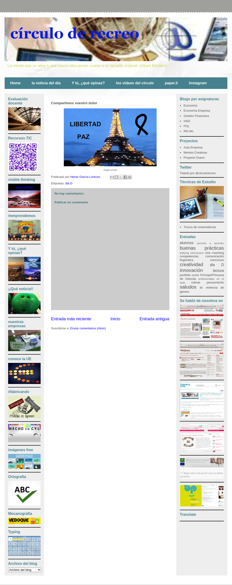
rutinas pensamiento (207, 282)
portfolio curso (189, 275)
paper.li (171, 83)
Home (15, 83)
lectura (218, 271)
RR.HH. (189, 131)
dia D (68, 183)
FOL (186, 126)
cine (207, 253)
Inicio (115, 319)
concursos (217, 260)
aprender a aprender (210, 243)
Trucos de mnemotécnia (200, 227)
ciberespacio (197, 253)
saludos (188, 286)
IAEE (187, 121)
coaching (218, 253)
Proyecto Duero (194, 157)
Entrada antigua (154, 319)
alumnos (186, 243)
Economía (190, 105)
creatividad (191, 264)
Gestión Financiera (196, 116)
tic (201, 287)
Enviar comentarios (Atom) (88, 328)
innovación (191, 270)
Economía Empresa (197, 110)
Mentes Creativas (195, 152)
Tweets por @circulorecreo (198, 173)
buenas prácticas (202, 248)
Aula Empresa (193, 147)
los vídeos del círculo (135, 83)
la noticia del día (46, 83)
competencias (189, 256)
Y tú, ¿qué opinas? (88, 83)
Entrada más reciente (71, 319)
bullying (184, 252)
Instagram (198, 83)
